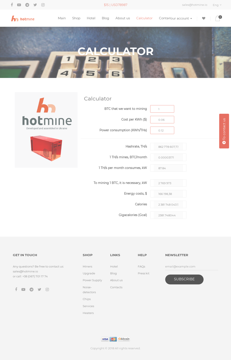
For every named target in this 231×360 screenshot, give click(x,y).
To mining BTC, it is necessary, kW (120, 183)
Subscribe (184, 279)
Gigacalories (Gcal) (133, 215)
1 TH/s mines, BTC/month (128, 157)
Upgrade (89, 273)
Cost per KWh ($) (134, 119)
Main (62, 18)
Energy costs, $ (135, 194)
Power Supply (92, 280)
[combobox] (218, 5)
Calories (141, 204)
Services (88, 306)
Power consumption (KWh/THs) (123, 130)
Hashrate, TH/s (136, 146)
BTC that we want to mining (125, 109)
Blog (105, 18)
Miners (87, 266)
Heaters (88, 313)
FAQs (141, 266)
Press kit (143, 273)
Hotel (91, 18)
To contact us (224, 131)
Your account (180, 18)
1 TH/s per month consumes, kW (123, 168)
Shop (76, 18)
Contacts (166, 18)
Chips (87, 299)
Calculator (144, 18)
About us (123, 18)
